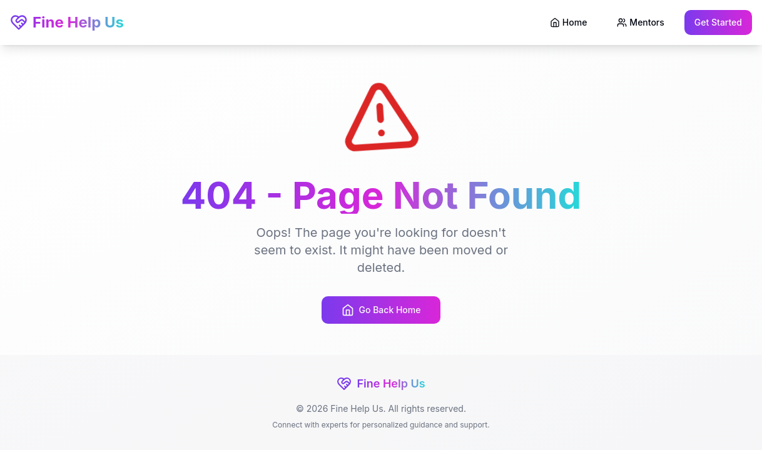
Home (568, 22)
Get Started (718, 22)
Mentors (640, 22)
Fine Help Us (67, 22)
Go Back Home (381, 310)
